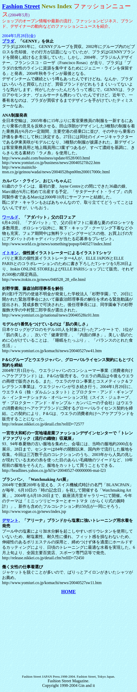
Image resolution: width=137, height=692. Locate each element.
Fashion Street (21, 6)
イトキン (10, 253)
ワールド (10, 217)
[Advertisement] (69, 634)
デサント (10, 520)
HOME (68, 591)
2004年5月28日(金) (19, 36)
